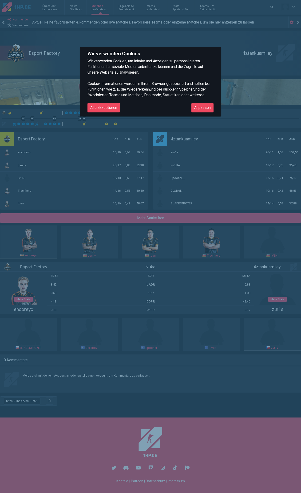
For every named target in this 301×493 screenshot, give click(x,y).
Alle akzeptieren (103, 107)
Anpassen (202, 107)
